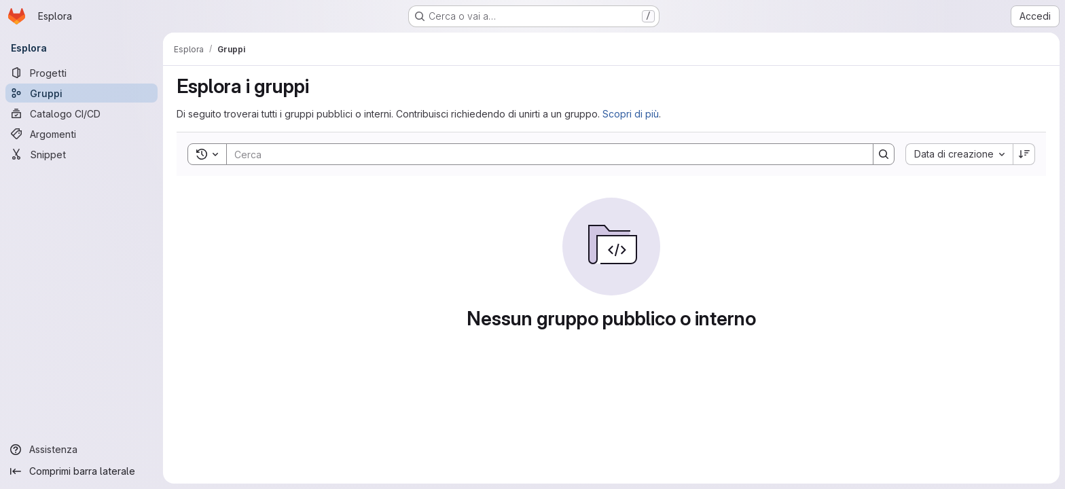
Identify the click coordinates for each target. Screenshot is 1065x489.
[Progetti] (81, 72)
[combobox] (959, 154)
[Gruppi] (81, 93)
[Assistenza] (81, 449)
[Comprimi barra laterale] (81, 471)
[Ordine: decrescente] (1024, 154)
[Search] (543, 154)
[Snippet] (81, 154)
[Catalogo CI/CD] (81, 113)
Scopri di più (630, 114)
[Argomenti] (81, 133)
